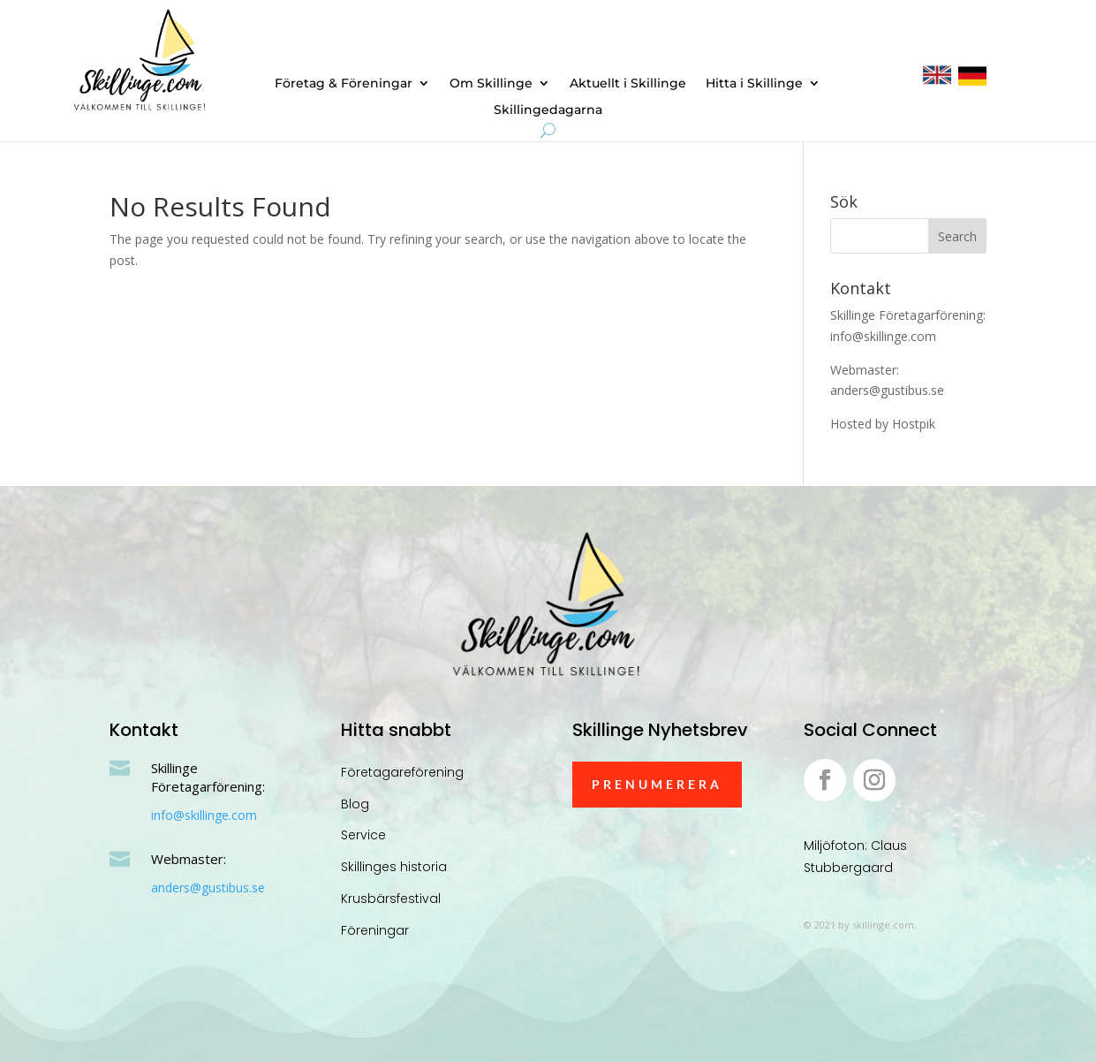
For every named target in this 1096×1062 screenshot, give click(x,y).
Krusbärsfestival (391, 898)
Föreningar (375, 930)
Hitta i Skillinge (754, 84)
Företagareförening (402, 772)
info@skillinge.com (204, 815)
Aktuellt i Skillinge (628, 84)
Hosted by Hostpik (882, 423)
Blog (355, 804)
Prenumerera (657, 784)
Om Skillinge (491, 84)
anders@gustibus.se (208, 887)
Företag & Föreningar (343, 84)
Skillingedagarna (548, 110)
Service (363, 835)
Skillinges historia (394, 867)
